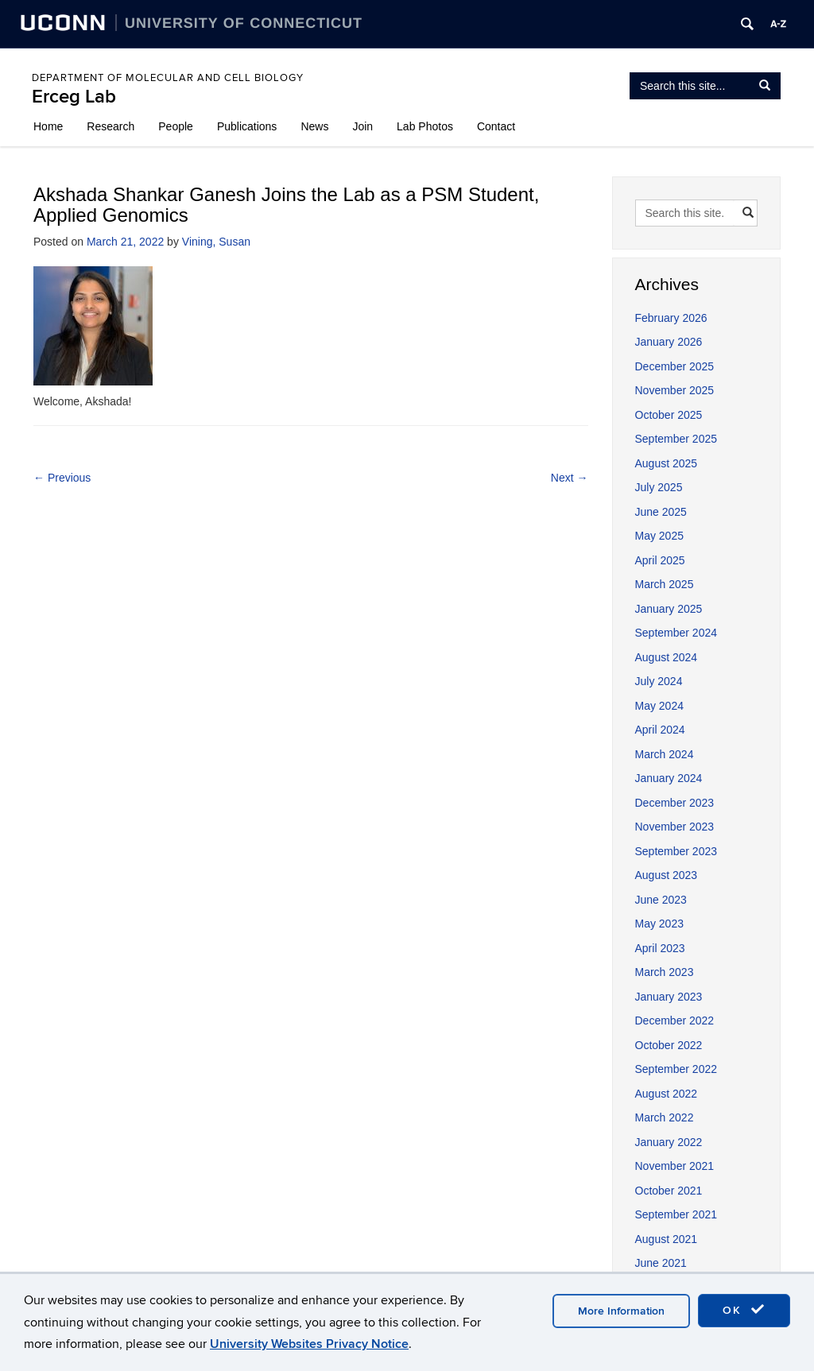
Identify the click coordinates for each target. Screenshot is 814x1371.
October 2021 (669, 1190)
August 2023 (666, 875)
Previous (62, 477)
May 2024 (659, 705)
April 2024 (660, 729)
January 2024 (669, 778)
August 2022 (666, 1093)
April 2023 (660, 948)
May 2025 (659, 535)
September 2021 (676, 1214)
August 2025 (666, 463)
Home (48, 126)
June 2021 (661, 1263)
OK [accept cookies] (744, 1310)
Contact (496, 126)
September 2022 (676, 1069)
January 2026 (669, 341)
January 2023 (669, 996)
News (314, 126)
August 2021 (666, 1239)
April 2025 (660, 560)
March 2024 (664, 754)
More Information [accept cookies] (621, 1311)
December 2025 (675, 366)
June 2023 (661, 899)
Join (362, 126)
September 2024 (676, 632)
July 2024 (659, 681)
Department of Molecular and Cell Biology (168, 78)
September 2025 (676, 438)
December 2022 (675, 1020)
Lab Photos (425, 126)
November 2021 (675, 1166)
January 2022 (669, 1142)
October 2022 (669, 1045)
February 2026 (671, 318)
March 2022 (664, 1117)
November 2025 (675, 390)
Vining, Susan (216, 241)
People (175, 126)
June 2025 (661, 511)
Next (569, 477)
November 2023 (675, 826)
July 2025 (659, 487)
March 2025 (664, 584)
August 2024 (666, 657)
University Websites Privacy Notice (309, 1344)
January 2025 (669, 608)
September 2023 (676, 851)
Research (110, 126)
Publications (247, 126)
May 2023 (659, 923)
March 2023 (664, 972)
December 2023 (675, 802)
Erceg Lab (74, 96)
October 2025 (669, 415)
